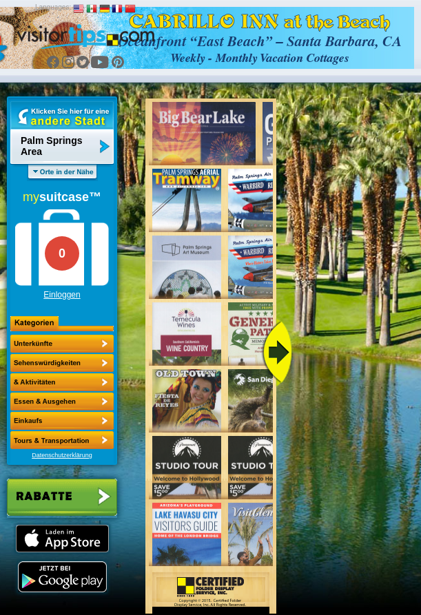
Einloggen (61, 295)
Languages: (53, 7)
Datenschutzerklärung (62, 455)
